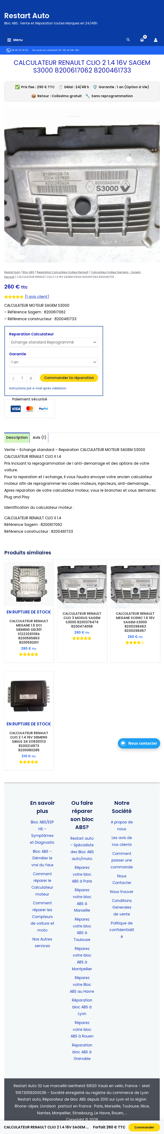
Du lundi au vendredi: (45, 50)
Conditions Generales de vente (122, 907)
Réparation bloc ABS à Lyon (82, 1007)
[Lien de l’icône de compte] (156, 40)
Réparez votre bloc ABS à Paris (82, 874)
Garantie (17, 354)
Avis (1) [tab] (39, 437)
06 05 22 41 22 (17, 50)
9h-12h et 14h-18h (68, 50)
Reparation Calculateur (31, 334)
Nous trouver (121, 891)
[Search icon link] (128, 40)
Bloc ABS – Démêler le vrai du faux (42, 858)
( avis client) (37, 296)
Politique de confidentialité (121, 930)
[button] (139, 743)
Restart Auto (35, 15)
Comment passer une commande (122, 860)
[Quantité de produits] (22, 378)
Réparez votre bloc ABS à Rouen (82, 1029)
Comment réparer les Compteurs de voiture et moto (42, 916)
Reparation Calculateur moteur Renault (62, 272)
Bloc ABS (28, 272)
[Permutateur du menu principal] (14, 40)
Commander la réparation (69, 377)
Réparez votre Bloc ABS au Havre (82, 984)
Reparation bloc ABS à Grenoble (82, 1052)
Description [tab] (17, 437)
